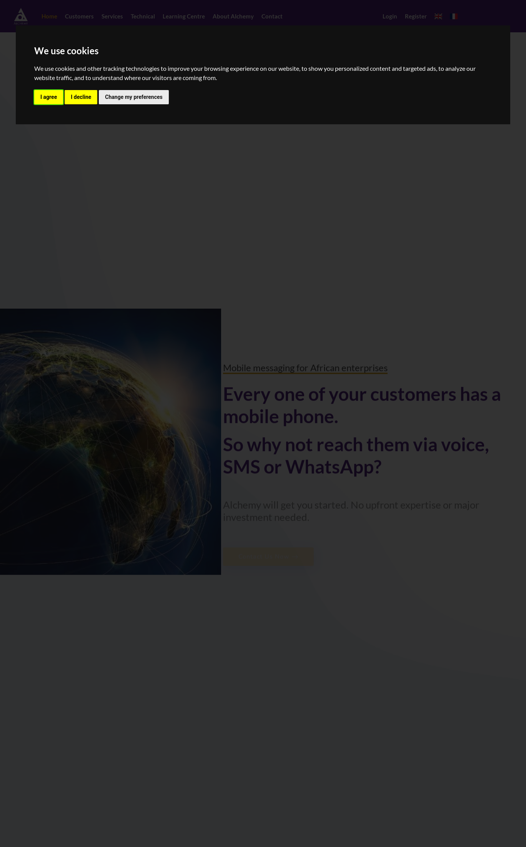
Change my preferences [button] (133, 97)
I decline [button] (81, 97)
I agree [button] (48, 97)
